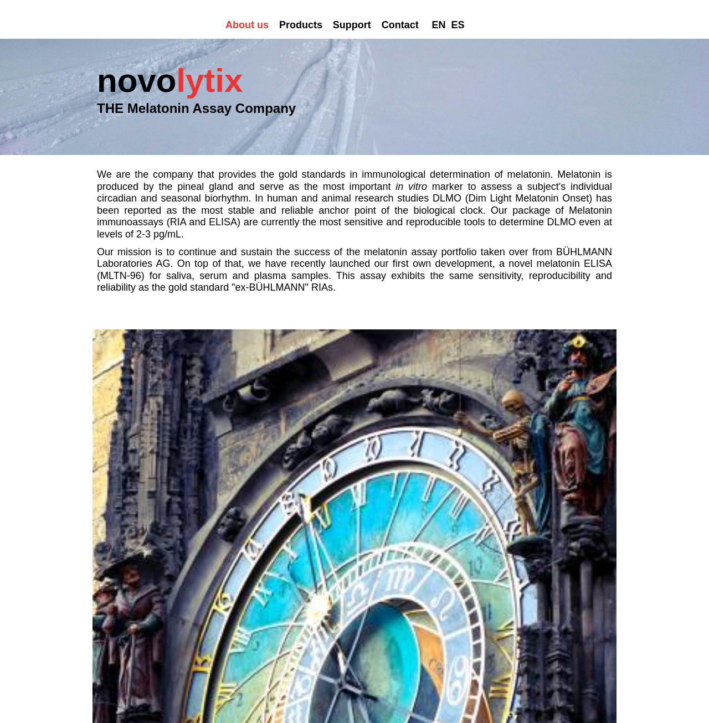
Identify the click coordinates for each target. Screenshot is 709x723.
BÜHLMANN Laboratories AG (272, 287)
